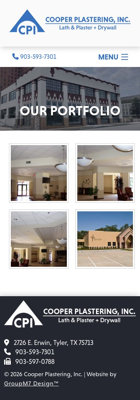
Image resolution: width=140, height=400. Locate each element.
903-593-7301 (34, 56)
